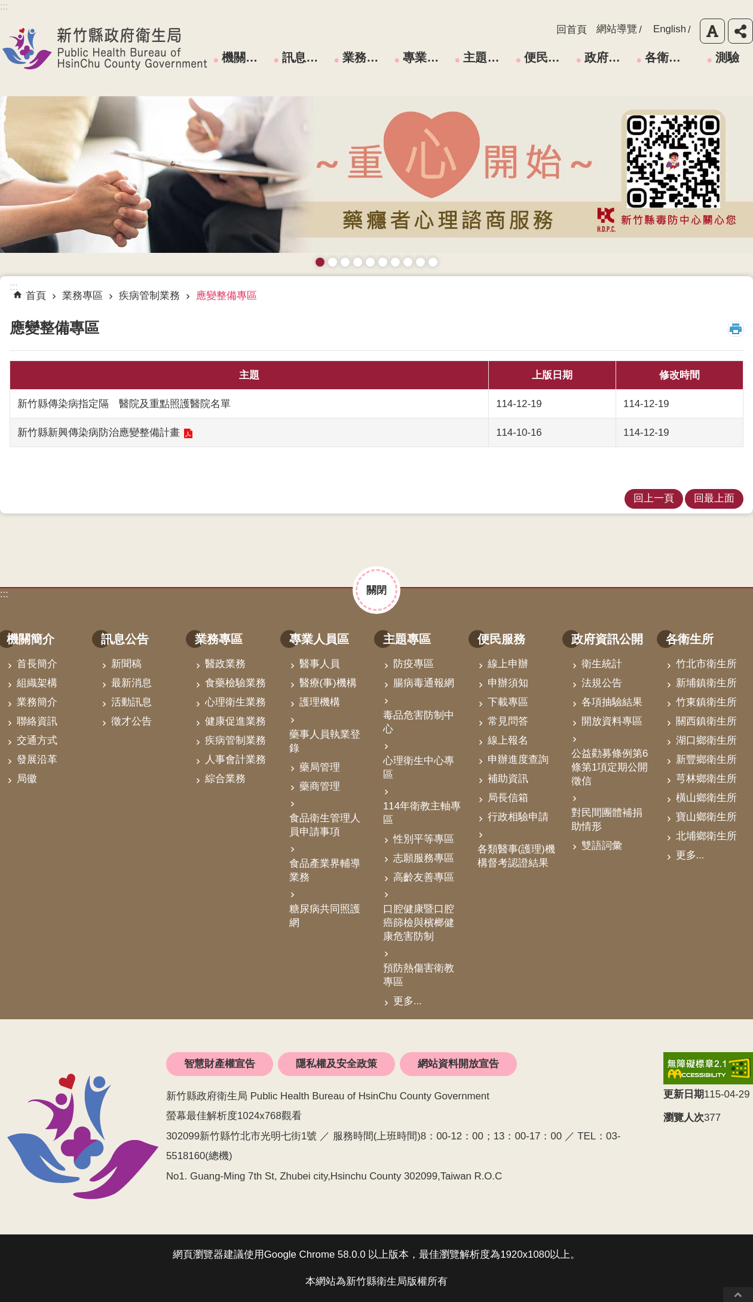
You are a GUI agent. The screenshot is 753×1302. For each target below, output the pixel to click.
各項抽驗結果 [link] (611, 702)
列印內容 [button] (735, 329)
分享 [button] (740, 31)
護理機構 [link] (319, 702)
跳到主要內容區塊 (6, 6)
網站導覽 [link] (616, 29)
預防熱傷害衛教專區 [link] (418, 975)
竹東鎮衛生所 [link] (706, 702)
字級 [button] (712, 31)
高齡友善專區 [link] (423, 877)
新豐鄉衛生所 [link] (706, 759)
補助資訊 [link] (508, 778)
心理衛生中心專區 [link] (418, 767)
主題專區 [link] (487, 57)
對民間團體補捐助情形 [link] (606, 819)
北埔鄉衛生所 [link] (706, 836)
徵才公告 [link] (131, 721)
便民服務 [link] (548, 57)
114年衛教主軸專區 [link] (422, 813)
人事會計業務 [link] (235, 759)
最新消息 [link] (131, 683)
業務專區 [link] (366, 57)
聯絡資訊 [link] (37, 721)
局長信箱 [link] (508, 797)
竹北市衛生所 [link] (706, 664)
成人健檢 (420, 262)
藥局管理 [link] (319, 767)
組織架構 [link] (37, 683)
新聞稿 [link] (126, 664)
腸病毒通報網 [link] (423, 683)
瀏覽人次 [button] (683, 1117)
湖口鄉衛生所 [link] (706, 740)
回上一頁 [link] (653, 498)
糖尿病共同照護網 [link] (324, 915)
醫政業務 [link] (225, 664)
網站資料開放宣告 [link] (458, 1063)
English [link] (669, 29)
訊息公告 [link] (306, 57)
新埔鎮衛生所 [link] (706, 683)
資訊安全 (382, 262)
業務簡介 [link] (37, 702)
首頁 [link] (36, 295)
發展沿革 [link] (37, 759)
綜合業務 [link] (225, 778)
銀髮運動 (432, 262)
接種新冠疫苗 (332, 262)
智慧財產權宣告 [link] (219, 1063)
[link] (708, 1068)
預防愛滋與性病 (345, 262)
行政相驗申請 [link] (518, 817)
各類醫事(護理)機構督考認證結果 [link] (516, 856)
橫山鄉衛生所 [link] (706, 797)
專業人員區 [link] (427, 57)
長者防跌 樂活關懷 (357, 262)
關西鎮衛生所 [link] (706, 721)
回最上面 (738, 1294)
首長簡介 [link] (37, 664)
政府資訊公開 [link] (608, 57)
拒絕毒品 (395, 262)
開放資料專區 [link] (611, 721)
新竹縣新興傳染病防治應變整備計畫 (98, 432)
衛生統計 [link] (601, 664)
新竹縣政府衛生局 (104, 48)
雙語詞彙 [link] (601, 845)
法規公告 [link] (601, 683)
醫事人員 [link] (319, 664)
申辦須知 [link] (508, 683)
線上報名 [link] (508, 740)
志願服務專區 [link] (423, 858)
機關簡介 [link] (246, 57)
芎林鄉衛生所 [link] (706, 778)
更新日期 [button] (683, 1094)
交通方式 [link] (37, 740)
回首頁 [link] (571, 29)
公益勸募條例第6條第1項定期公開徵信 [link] (609, 767)
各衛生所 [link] (669, 57)
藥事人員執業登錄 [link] (324, 741)
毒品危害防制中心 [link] (418, 722)
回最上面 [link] (714, 498)
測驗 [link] (727, 57)
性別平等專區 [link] (423, 839)
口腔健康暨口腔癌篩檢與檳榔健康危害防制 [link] (418, 922)
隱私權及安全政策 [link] (336, 1063)
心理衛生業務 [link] (235, 702)
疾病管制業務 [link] (149, 295)
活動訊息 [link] (131, 702)
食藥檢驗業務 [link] (235, 683)
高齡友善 (370, 262)
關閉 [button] (376, 590)
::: (4, 594)
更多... (407, 1001)
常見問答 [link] (508, 721)
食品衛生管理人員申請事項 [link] (324, 825)
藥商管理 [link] (319, 786)
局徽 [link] (27, 778)
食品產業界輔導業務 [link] (324, 870)
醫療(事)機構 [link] (328, 683)
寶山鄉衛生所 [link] (706, 817)
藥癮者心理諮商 (320, 262)
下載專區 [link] (508, 702)
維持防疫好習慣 (407, 262)
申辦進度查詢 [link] (518, 759)
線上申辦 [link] (508, 664)
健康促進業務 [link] (235, 721)
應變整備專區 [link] (226, 295)
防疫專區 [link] (413, 664)
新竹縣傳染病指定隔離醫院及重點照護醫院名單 (124, 403)
